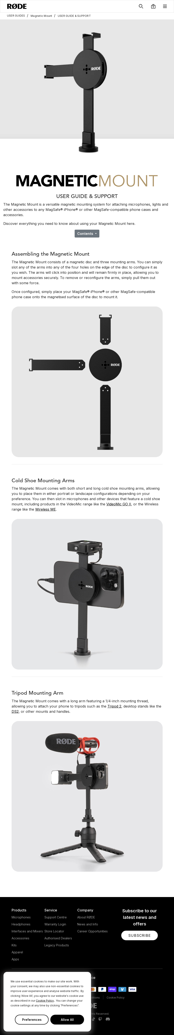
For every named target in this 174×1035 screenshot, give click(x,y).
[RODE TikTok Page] (93, 1019)
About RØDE (86, 917)
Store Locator (54, 931)
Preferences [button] (32, 1019)
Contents (85, 233)
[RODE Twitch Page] (100, 1019)
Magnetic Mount (39, 15)
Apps (15, 959)
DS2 (15, 711)
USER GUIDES (16, 15)
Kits (14, 945)
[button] (153, 6)
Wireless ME (45, 509)
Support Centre (55, 917)
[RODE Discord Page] (107, 1019)
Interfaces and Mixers (27, 931)
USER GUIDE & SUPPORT (72, 15)
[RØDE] (16, 6)
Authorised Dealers (58, 938)
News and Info (87, 924)
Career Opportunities (92, 931)
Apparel (17, 952)
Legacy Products (56, 945)
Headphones (21, 924)
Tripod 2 (114, 706)
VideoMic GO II (118, 504)
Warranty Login (55, 924)
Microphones (21, 917)
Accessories (20, 938)
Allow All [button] (67, 1019)
